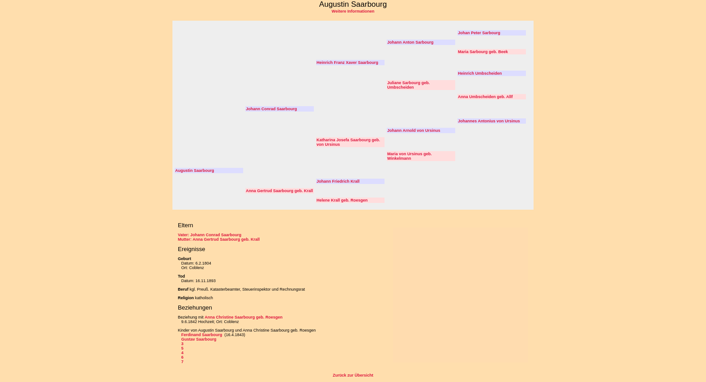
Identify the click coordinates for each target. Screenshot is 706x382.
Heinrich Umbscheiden (480, 73)
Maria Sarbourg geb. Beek (483, 51)
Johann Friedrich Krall (338, 181)
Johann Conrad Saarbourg (271, 109)
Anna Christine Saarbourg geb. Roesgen (244, 317)
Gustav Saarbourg (199, 339)
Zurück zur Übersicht (353, 375)
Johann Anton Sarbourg (410, 42)
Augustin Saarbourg (194, 170)
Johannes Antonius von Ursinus (489, 121)
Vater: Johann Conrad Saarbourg (209, 235)
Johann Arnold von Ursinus (413, 130)
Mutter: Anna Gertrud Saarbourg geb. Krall (219, 239)
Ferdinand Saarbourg (202, 335)
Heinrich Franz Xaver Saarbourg (347, 62)
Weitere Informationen (353, 11)
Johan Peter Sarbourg (479, 33)
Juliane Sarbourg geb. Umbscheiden (408, 85)
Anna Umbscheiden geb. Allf (485, 96)
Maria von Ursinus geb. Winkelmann (409, 156)
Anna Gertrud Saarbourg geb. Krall (279, 191)
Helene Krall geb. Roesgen (342, 200)
